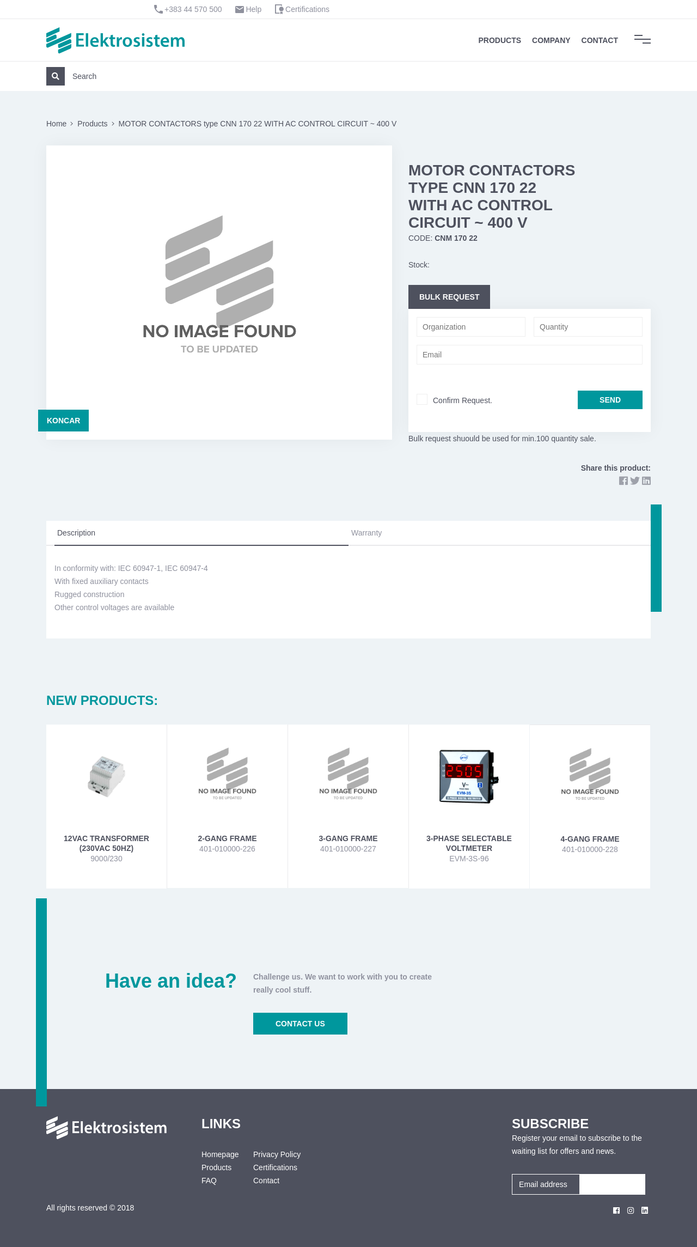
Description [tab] (76, 532)
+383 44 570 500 (193, 9)
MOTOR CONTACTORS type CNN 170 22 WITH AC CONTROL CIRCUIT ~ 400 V (258, 123)
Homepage (219, 1154)
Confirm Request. (462, 400)
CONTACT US (300, 1023)
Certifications (307, 9)
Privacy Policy (277, 1154)
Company (551, 40)
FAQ (209, 1180)
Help (253, 9)
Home (56, 123)
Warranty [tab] (366, 532)
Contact (600, 40)
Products (500, 40)
